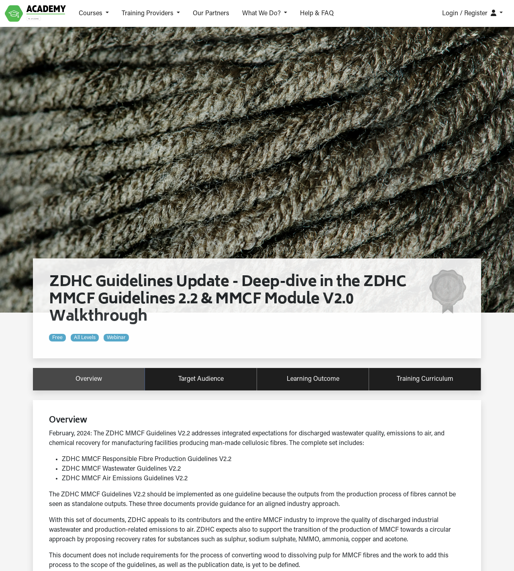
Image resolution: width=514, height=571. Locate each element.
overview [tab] (88, 379)
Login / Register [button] (470, 13)
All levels (85, 337)
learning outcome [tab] (313, 379)
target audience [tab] (201, 379)
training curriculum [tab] (425, 379)
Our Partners (211, 13)
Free (57, 337)
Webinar (116, 337)
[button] (93, 14)
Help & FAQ (317, 13)
